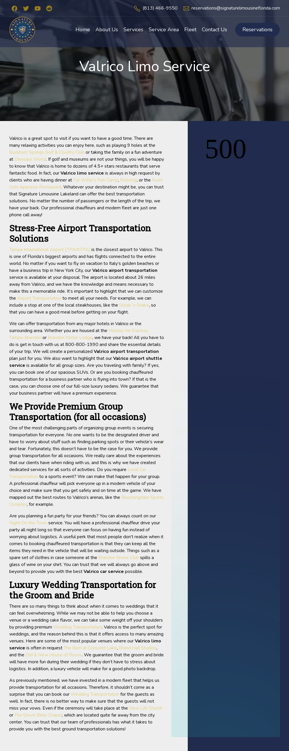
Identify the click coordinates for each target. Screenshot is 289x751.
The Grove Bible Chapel (38, 715)
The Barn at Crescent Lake (90, 648)
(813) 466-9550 (160, 8)
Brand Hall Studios (138, 648)
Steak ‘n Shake (134, 305)
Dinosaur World (30, 159)
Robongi (128, 180)
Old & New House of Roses (53, 655)
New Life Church (145, 708)
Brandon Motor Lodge (70, 337)
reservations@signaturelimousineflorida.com (236, 8)
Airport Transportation (39, 298)
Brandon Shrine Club (118, 557)
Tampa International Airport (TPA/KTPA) (49, 249)
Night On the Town (28, 523)
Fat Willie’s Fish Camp (95, 180)
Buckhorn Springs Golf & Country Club (46, 152)
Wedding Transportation (77, 627)
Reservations (257, 29)
